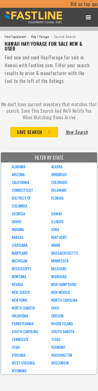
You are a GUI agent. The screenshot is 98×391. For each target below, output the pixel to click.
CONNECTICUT (22, 190)
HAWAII (56, 213)
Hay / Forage (40, 36)
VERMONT (58, 347)
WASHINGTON (61, 355)
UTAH (16, 347)
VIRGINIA (18, 355)
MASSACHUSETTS (64, 253)
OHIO (55, 308)
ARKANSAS (59, 174)
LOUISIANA (19, 245)
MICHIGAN (19, 261)
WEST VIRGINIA (23, 363)
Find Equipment (15, 36)
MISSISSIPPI (21, 268)
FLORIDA (57, 198)
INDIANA (18, 229)
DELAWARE (59, 190)
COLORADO (59, 182)
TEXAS (56, 339)
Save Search (29, 132)
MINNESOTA (59, 261)
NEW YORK (19, 300)
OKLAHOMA (20, 316)
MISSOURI (58, 268)
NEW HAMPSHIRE (64, 284)
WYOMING (19, 370)
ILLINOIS (57, 221)
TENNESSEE (20, 339)
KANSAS (18, 237)
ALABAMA (18, 166)
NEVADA (17, 284)
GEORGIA (18, 213)
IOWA (55, 229)
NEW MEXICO (60, 292)
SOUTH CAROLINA (25, 331)
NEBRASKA (59, 276)
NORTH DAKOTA (23, 308)
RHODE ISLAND (62, 323)
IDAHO (16, 221)
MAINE (55, 245)
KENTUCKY (59, 237)
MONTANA (19, 276)
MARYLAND (20, 253)
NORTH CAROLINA (64, 300)
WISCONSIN (60, 363)
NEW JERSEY (21, 292)
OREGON (57, 316)
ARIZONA (18, 174)
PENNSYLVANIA (22, 323)
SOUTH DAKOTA (62, 331)
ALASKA (56, 166)
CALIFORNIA (20, 182)
